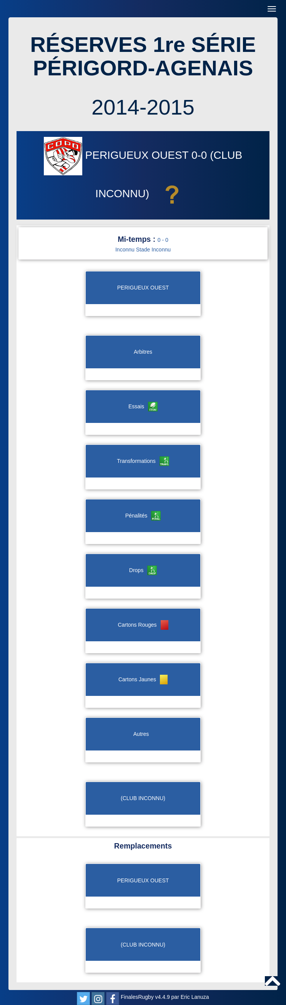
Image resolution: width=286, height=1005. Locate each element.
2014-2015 (143, 107)
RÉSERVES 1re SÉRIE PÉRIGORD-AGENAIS (143, 56)
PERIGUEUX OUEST (117, 155)
